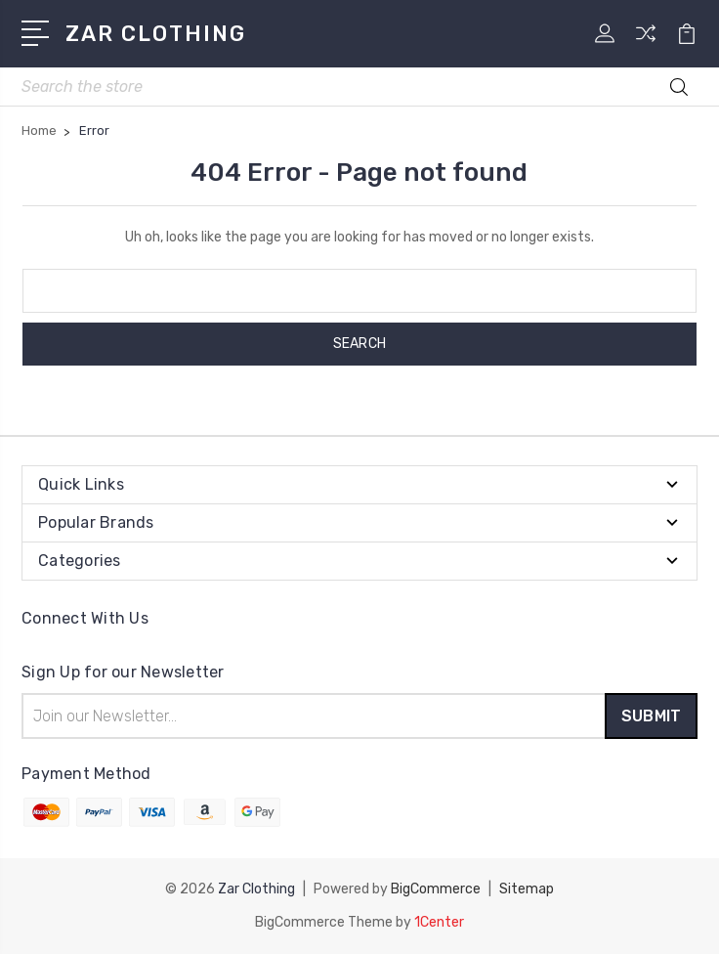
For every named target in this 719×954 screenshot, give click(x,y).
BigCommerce (436, 889)
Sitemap (526, 889)
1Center (439, 922)
